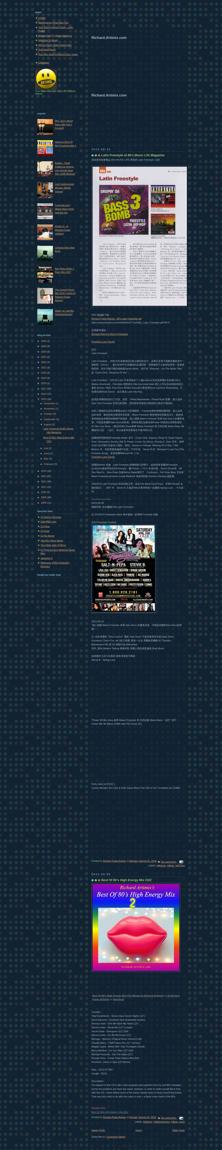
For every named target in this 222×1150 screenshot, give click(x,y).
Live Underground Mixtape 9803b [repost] (64, 188)
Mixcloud (118, 999)
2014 (44, 471)
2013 (44, 476)
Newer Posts (98, 1130)
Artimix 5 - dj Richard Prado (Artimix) (62, 230)
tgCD (182, 1121)
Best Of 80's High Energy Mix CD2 (126, 880)
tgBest (170, 865)
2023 (44, 357)
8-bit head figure (47, 49)
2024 (44, 351)
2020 (44, 372)
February (49, 464)
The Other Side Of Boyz (53, 545)
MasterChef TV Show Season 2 (55, 35)
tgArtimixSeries (162, 1121)
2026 (44, 341)
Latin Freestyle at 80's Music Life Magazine (133, 155)
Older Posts (178, 1130)
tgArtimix (161, 865)
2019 (44, 378)
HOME (42, 18)
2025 (44, 346)
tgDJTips (180, 865)
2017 (44, 388)
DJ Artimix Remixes (51, 517)
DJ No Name (47, 535)
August (48, 424)
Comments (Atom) (116, 1136)
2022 (44, 362)
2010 (44, 492)
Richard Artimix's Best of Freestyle (109, 334)
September (50, 419)
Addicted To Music (48, 40)
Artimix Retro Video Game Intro (55, 45)
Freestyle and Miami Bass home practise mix (64, 209)
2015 (44, 399)
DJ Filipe (45, 526)
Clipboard (43, 62)
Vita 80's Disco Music (52, 540)
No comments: (169, 861)
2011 (44, 487)
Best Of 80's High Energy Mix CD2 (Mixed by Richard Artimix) (127, 995)
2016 (44, 394)
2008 (44, 502)
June (47, 453)
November (50, 408)
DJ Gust (45, 531)
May (46, 458)
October (48, 414)
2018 (44, 383)
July (46, 448)
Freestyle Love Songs (103, 341)
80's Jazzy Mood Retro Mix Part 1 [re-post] (64, 124)
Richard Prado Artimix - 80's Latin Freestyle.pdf (116, 318)
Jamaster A (46, 558)
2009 (44, 497)
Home (138, 1130)
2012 (44, 481)
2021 (44, 367)
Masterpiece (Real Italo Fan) (53, 22)
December (50, 403)
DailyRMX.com (48, 521)
